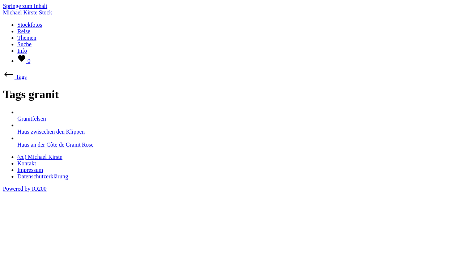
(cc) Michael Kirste (39, 157)
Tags (15, 77)
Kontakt (26, 163)
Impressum (30, 170)
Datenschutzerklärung (42, 176)
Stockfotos (29, 25)
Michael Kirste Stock (27, 12)
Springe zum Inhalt (25, 6)
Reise (23, 31)
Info (22, 51)
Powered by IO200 (25, 189)
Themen (26, 38)
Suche (24, 44)
